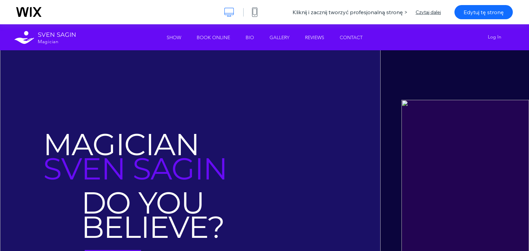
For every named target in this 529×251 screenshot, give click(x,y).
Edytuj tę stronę (484, 12)
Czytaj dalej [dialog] (428, 12)
